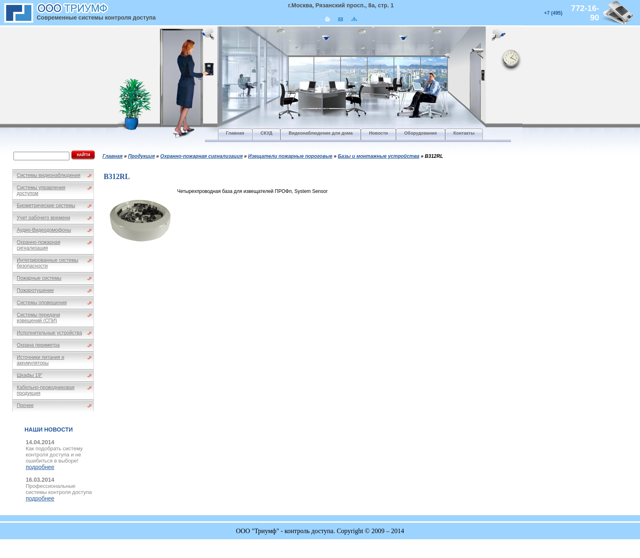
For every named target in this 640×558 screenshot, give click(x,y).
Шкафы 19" (29, 375)
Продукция (141, 156)
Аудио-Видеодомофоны (44, 230)
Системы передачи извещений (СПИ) (38, 317)
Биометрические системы (46, 205)
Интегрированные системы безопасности (47, 263)
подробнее (40, 467)
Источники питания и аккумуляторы (40, 360)
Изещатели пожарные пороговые (290, 156)
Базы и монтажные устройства (379, 156)
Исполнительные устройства (49, 333)
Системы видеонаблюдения (48, 175)
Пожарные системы (39, 278)
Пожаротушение (35, 290)
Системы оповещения (42, 303)
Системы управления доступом (41, 190)
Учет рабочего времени (43, 218)
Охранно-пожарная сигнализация (38, 245)
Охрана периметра (38, 345)
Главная (112, 156)
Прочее (25, 405)
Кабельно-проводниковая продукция (46, 390)
